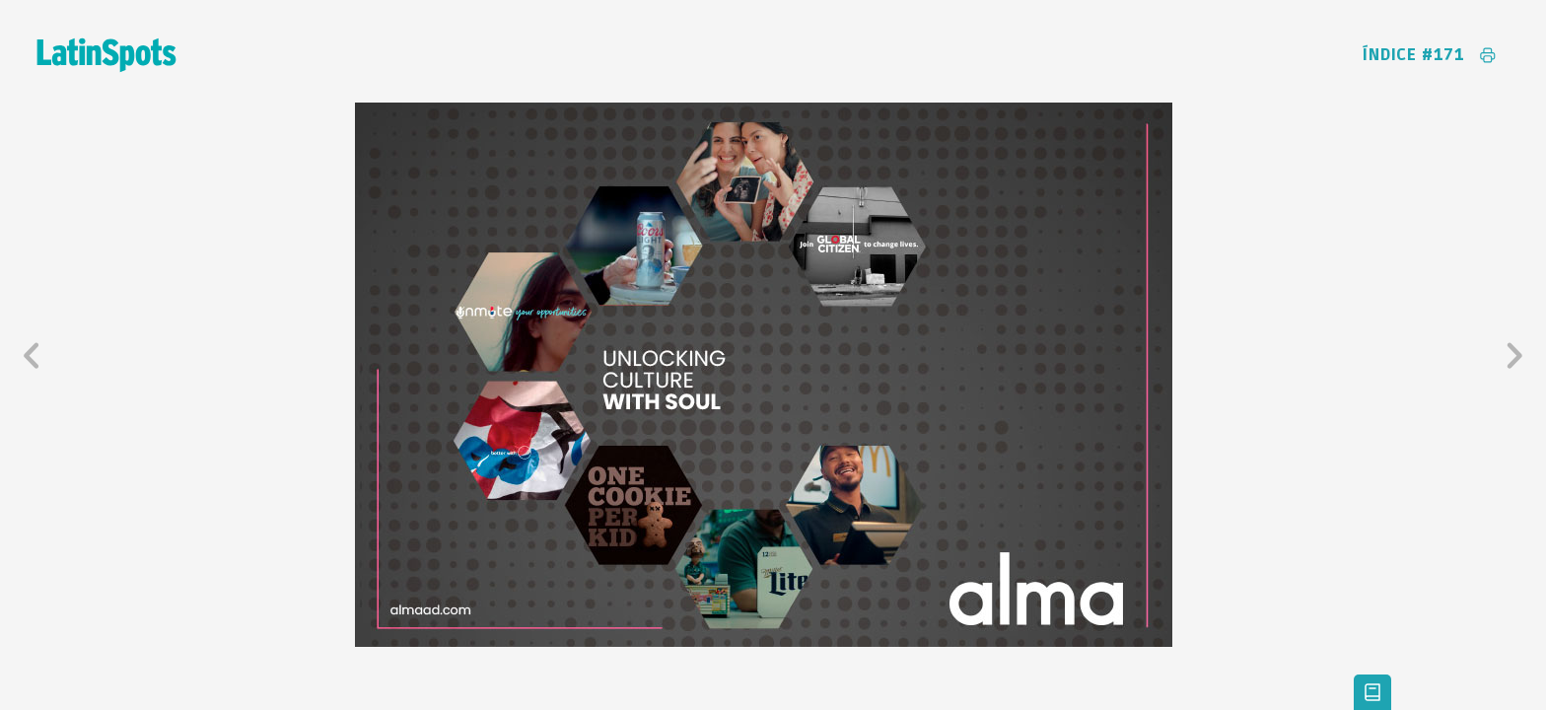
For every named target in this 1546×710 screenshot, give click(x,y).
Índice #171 (1414, 55)
